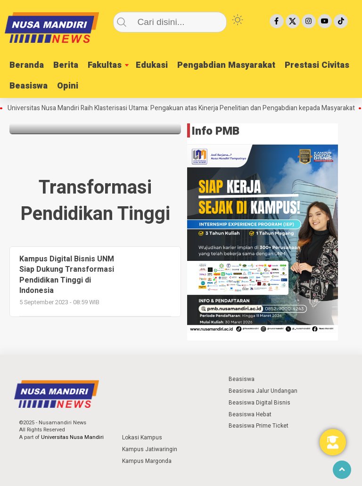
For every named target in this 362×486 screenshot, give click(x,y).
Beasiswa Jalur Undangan (263, 391)
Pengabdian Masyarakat (226, 65)
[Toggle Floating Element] (333, 442)
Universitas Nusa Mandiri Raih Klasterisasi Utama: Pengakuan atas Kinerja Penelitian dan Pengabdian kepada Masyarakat (184, 108)
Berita (65, 65)
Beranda (26, 65)
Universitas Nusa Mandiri (72, 437)
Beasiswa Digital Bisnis (259, 402)
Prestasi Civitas (317, 65)
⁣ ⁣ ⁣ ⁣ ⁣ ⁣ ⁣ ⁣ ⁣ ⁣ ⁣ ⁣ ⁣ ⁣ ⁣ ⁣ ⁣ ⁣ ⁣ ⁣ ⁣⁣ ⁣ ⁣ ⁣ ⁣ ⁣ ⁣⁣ (140, 379)
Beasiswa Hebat (250, 414)
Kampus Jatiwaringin (149, 449)
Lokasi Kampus (142, 437)
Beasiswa (28, 86)
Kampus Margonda (147, 461)
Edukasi (152, 65)
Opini (67, 86)
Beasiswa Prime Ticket (258, 425)
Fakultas (105, 65)
